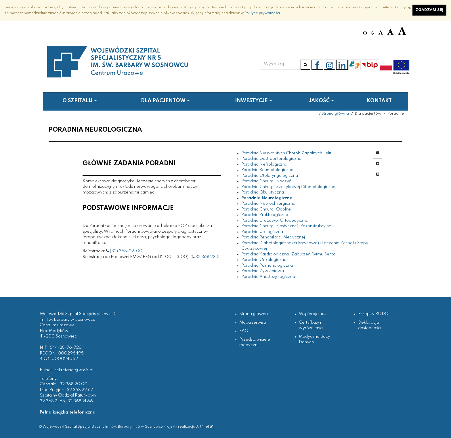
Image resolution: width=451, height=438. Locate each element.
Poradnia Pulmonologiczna (267, 265)
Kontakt (379, 100)
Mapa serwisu (252, 323)
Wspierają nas (312, 314)
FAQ (244, 331)
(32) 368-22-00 (126, 251)
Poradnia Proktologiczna (264, 215)
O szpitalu (79, 100)
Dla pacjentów (165, 100)
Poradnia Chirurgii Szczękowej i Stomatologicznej (288, 187)
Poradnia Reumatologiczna (267, 170)
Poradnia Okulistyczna (262, 192)
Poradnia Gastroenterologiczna (271, 159)
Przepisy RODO (373, 314)
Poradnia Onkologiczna (263, 260)
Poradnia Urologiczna (262, 232)
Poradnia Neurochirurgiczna (268, 204)
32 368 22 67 (80, 390)
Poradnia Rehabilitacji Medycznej (273, 237)
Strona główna (335, 113)
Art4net (204, 426)
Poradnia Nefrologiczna (264, 164)
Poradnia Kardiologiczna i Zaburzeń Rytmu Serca (288, 254)
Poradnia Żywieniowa (262, 271)
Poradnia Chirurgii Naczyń (266, 181)
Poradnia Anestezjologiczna (268, 277)
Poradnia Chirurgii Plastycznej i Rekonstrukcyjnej (286, 226)
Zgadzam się (429, 10)
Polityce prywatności (262, 13)
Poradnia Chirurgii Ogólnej (266, 209)
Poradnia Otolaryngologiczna (269, 176)
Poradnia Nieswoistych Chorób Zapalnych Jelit (286, 153)
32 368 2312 (207, 257)
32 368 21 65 (52, 401)
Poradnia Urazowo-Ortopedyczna (274, 221)
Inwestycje (253, 100)
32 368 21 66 (80, 401)
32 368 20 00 (73, 384)
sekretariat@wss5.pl (74, 370)
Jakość (321, 100)
